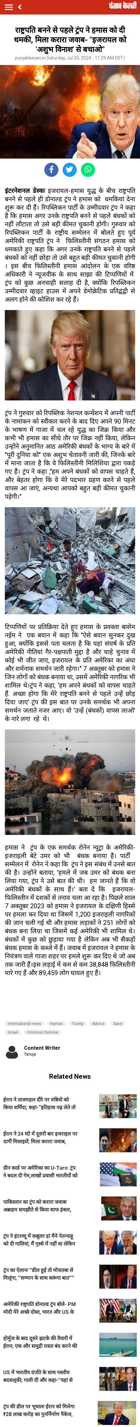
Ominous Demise (42, 1032)
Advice (98, 1023)
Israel (13, 1032)
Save (117, 1023)
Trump (77, 1023)
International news (24, 1023)
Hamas (56, 1023)
